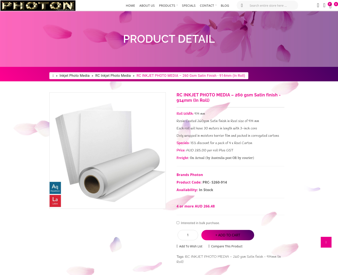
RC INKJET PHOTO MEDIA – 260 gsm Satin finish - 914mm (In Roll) (190, 76)
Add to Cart (229, 235)
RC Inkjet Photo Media (113, 76)
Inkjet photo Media (74, 76)
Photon (196, 174)
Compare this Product (226, 246)
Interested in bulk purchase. (198, 223)
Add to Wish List (190, 246)
